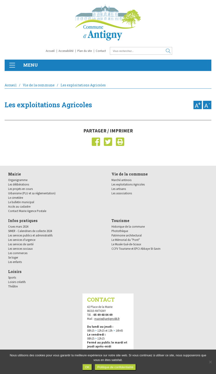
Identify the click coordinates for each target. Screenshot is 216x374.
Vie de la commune (39, 85)
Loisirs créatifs (17, 282)
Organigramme (17, 180)
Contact (101, 51)
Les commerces (17, 253)
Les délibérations (18, 184)
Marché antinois (121, 180)
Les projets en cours (20, 189)
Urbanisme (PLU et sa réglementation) (32, 193)
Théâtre (13, 286)
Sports (12, 277)
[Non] (210, 362)
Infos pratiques (23, 220)
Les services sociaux (20, 248)
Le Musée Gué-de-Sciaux (126, 244)
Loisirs (15, 271)
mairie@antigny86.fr (107, 319)
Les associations (121, 193)
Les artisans (118, 189)
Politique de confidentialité (115, 367)
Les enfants (15, 262)
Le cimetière (15, 197)
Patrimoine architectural (126, 235)
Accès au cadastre (19, 206)
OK (87, 367)
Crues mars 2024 (18, 226)
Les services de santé (20, 244)
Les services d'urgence (21, 240)
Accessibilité (66, 51)
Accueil (50, 51)
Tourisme (120, 220)
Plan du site (84, 51)
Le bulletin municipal (21, 202)
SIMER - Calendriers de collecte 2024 (30, 231)
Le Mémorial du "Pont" (125, 240)
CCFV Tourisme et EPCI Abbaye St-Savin (135, 248)
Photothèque (119, 231)
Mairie (14, 174)
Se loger (13, 257)
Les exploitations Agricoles (128, 184)
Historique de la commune (128, 226)
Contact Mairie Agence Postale (27, 211)
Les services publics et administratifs (30, 235)
